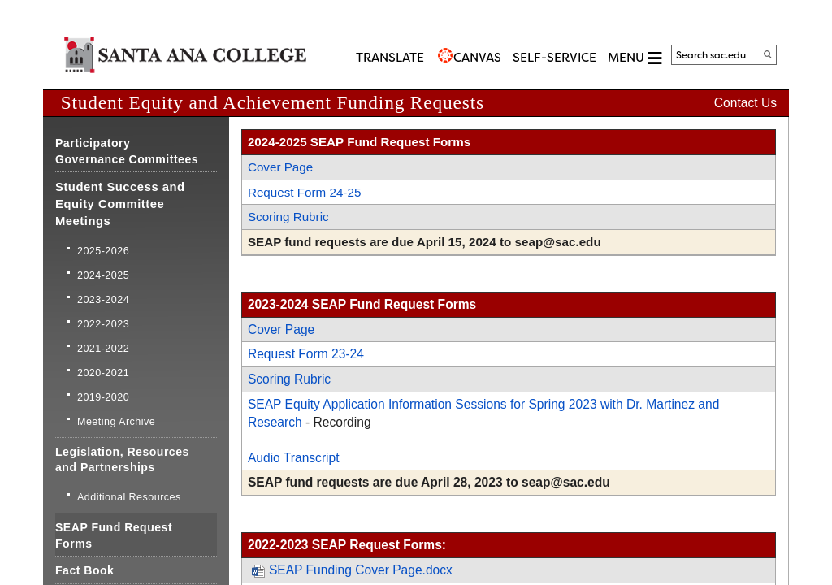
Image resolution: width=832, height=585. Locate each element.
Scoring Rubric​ (288, 216)
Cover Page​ (280, 167)
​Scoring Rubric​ (289, 379)
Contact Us (745, 103)
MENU (634, 58)
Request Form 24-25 (304, 192)
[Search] (768, 54)
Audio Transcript (294, 458)
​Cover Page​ (281, 329)
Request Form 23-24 (306, 354)
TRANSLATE (390, 58)
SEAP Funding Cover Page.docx (352, 570)
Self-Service (554, 58)
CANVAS (477, 58)
